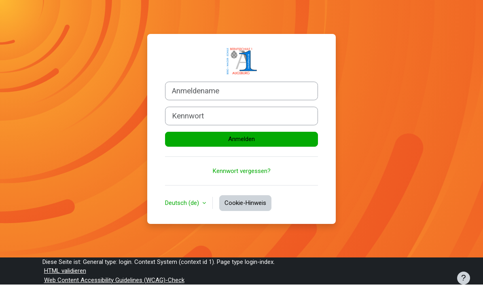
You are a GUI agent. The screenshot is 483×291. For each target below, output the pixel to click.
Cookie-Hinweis (245, 203)
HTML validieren (65, 270)
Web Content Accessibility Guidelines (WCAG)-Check (114, 280)
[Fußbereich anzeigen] (463, 278)
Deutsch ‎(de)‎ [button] (183, 203)
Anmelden (241, 139)
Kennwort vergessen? (242, 171)
